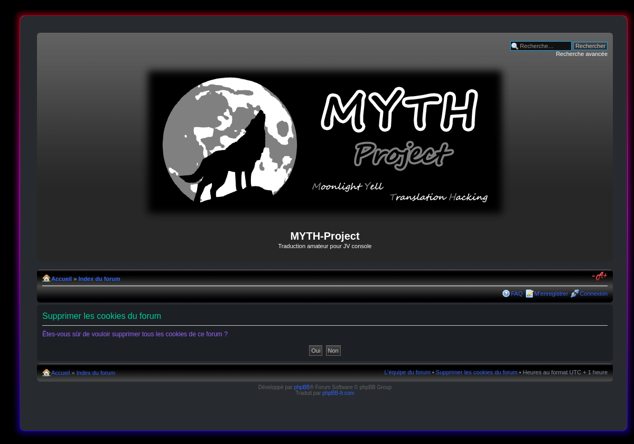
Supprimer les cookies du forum (477, 372)
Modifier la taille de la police (600, 276)
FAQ (517, 293)
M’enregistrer (551, 293)
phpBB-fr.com (338, 393)
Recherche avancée (582, 54)
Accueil (61, 279)
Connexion (594, 293)
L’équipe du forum (407, 372)
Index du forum (99, 279)
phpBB (302, 387)
